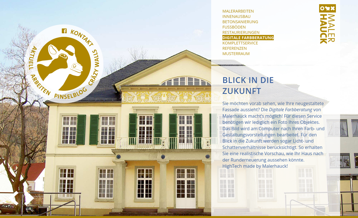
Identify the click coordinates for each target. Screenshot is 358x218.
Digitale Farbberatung (248, 37)
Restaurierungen (241, 32)
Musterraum (236, 53)
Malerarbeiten (238, 11)
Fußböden (234, 27)
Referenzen (234, 48)
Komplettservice (240, 43)
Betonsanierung (240, 21)
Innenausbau (236, 16)
